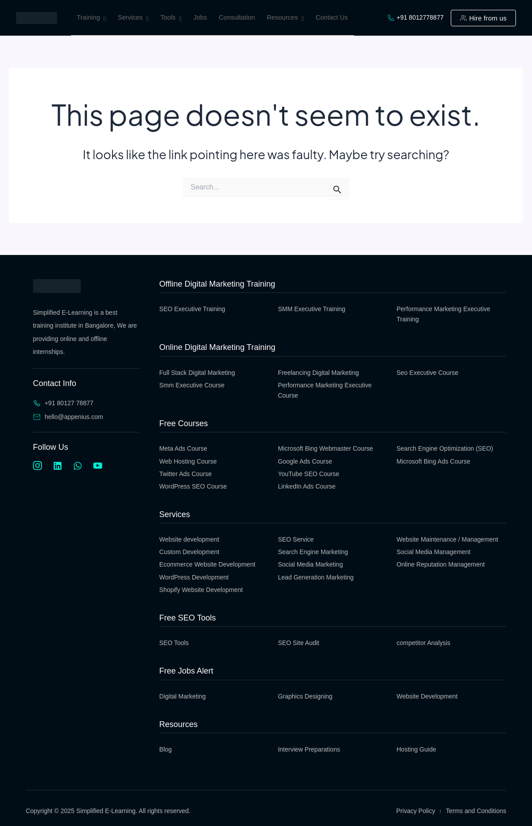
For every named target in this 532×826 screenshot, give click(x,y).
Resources (289, 19)
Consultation (240, 17)
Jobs (202, 17)
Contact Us (335, 17)
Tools (172, 19)
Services (134, 19)
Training (92, 19)
